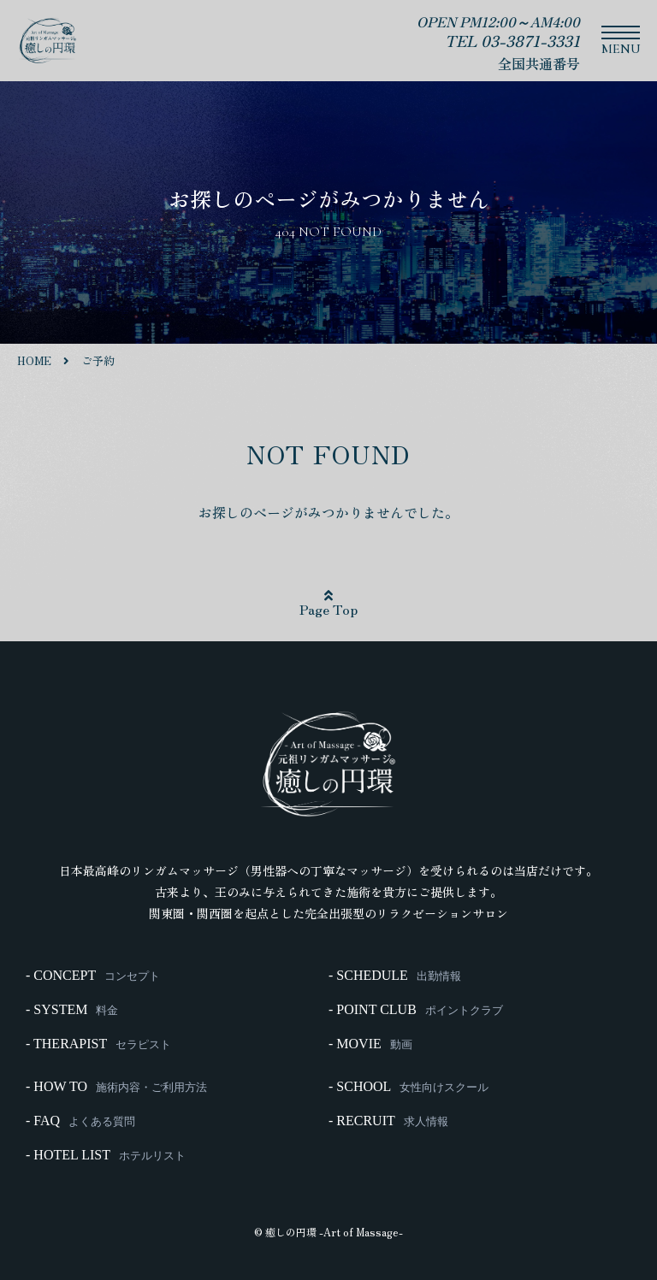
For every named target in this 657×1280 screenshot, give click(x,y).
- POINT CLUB (415, 1010)
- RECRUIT (388, 1121)
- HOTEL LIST (106, 1155)
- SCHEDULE (394, 975)
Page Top (328, 603)
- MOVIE (370, 1044)
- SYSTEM (72, 1010)
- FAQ (80, 1121)
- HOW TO (116, 1087)
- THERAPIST (98, 1044)
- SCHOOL (408, 1087)
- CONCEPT (93, 975)
